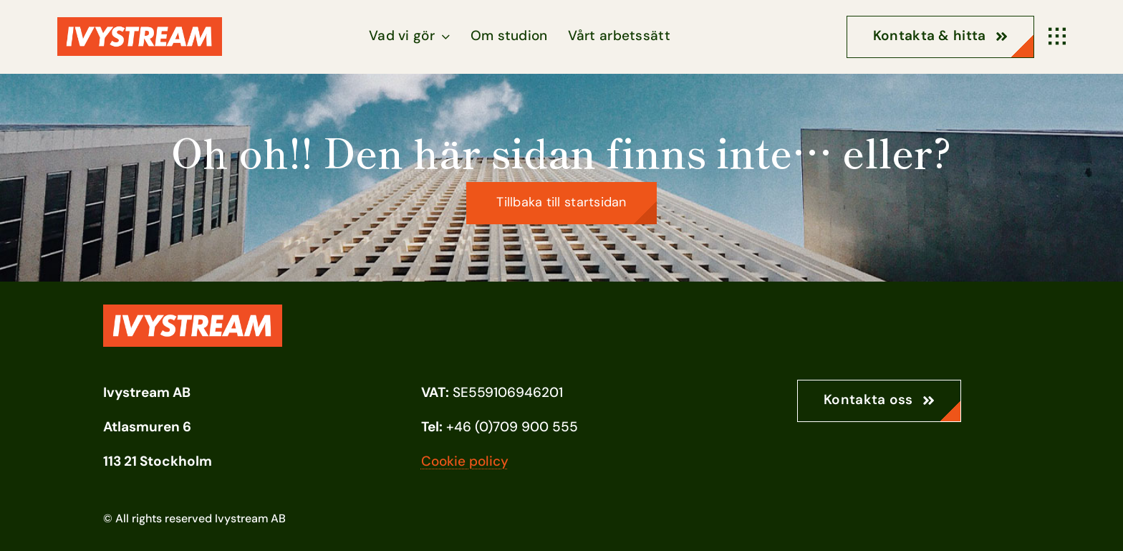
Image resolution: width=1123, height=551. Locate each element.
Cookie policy (465, 461)
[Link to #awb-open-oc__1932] (1057, 36)
